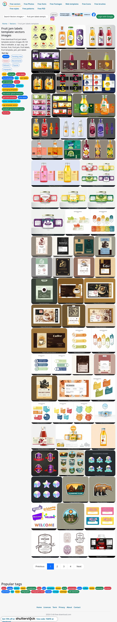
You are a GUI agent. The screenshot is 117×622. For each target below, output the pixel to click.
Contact (77, 607)
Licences (47, 607)
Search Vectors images (13, 16)
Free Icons (86, 4)
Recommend (16, 61)
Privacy (62, 607)
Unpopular (7, 69)
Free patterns (28, 8)
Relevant (6, 65)
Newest (6, 61)
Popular (15, 65)
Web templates (72, 4)
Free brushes (100, 4)
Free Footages (56, 4)
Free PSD (41, 8)
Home (4, 23)
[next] (79, 566)
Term (55, 607)
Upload (54, 15)
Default (6, 56)
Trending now (17, 56)
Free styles (14, 8)
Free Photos (29, 4)
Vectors (13, 23)
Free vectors (15, 4)
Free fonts (42, 4)
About (69, 607)
